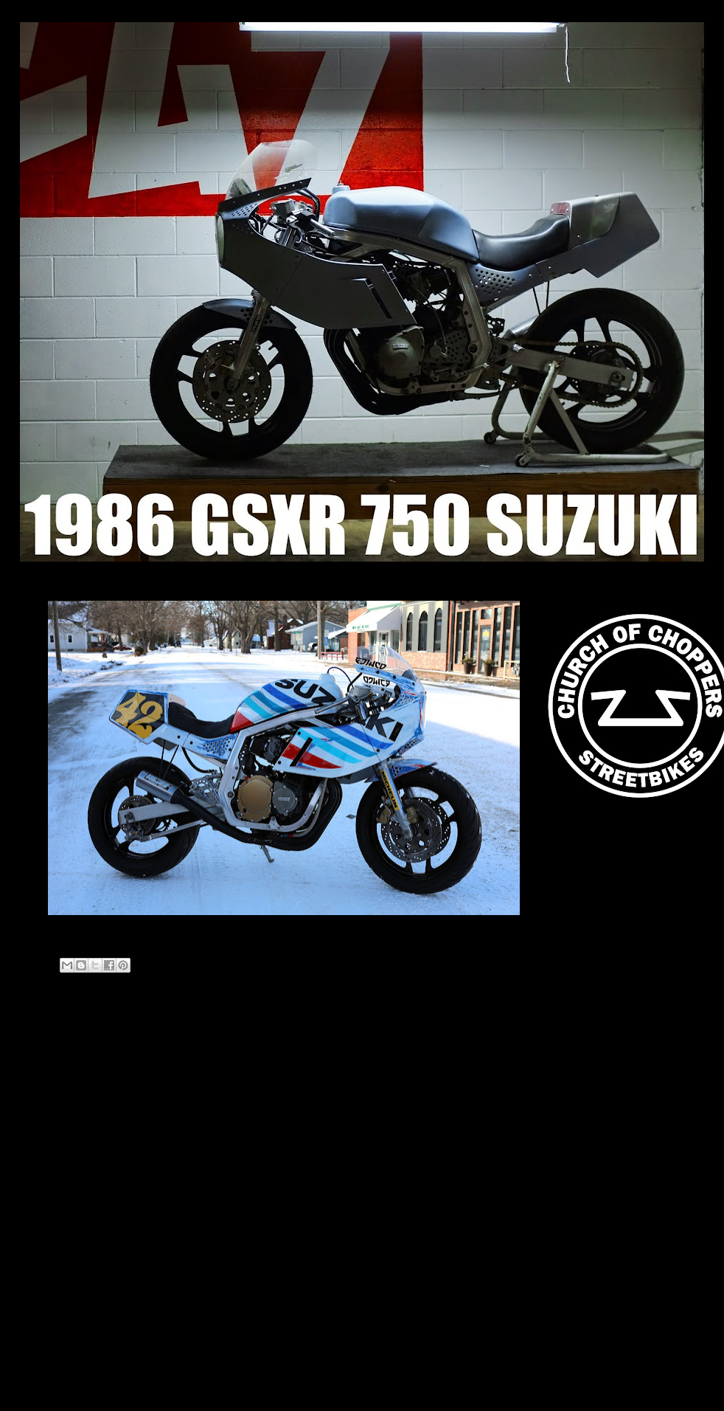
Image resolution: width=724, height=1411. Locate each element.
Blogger (390, 1381)
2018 (49, 1269)
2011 (49, 1344)
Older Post (473, 1039)
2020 (49, 1168)
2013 (49, 1307)
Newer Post (61, 1039)
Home (269, 1039)
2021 (49, 1150)
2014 (49, 1288)
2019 (49, 1251)
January (67, 1203)
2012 (49, 1325)
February (69, 1184)
